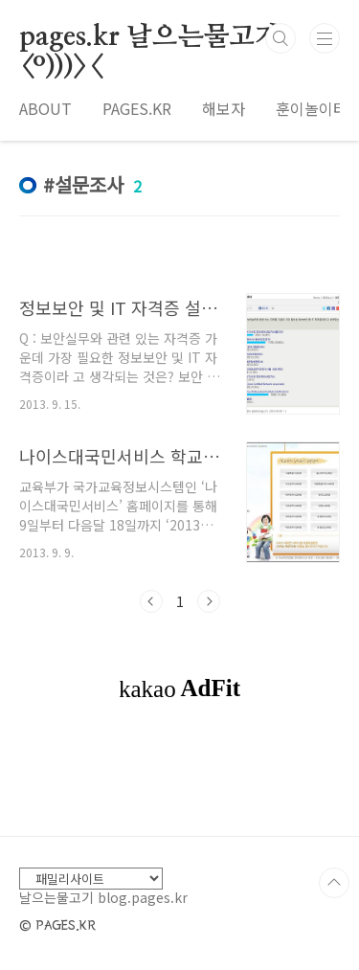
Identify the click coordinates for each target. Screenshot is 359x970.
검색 (280, 38)
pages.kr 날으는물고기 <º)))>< (149, 38)
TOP (334, 883)
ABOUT (45, 108)
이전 (151, 601)
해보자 (223, 108)
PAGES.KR (136, 108)
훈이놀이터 (312, 108)
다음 (208, 601)
